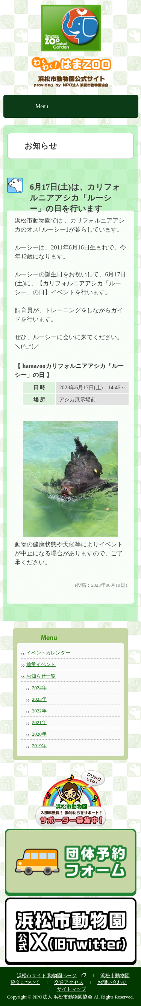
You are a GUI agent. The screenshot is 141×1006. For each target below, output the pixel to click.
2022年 (39, 711)
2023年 (39, 699)
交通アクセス (68, 982)
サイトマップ (71, 989)
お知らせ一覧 (41, 676)
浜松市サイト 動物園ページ (47, 975)
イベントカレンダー (48, 653)
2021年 (39, 722)
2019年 (39, 745)
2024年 (39, 687)
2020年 (39, 734)
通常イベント (41, 664)
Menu (41, 106)
